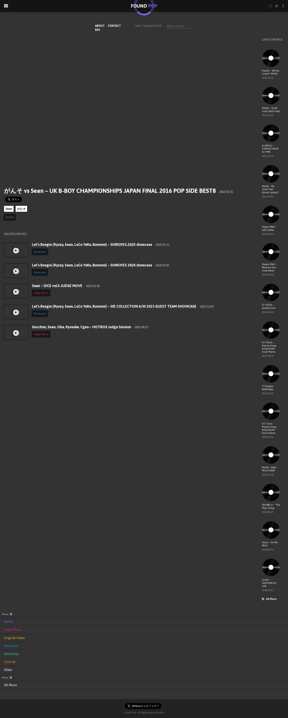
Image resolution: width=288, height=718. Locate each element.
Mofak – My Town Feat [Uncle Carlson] (270, 189)
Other (8, 670)
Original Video (14, 638)
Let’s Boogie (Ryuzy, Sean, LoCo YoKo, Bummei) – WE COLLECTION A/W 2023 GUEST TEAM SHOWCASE (123, 306)
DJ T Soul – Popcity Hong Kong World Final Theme (269, 428)
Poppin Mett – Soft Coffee (269, 228)
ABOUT (100, 25)
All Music (269, 599)
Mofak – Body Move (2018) (269, 469)
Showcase (40, 251)
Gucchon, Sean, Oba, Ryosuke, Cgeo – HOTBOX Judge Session (90, 327)
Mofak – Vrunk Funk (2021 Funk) (271, 110)
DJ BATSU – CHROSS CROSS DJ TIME (270, 148)
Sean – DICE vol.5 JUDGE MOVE (66, 286)
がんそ (21, 208)
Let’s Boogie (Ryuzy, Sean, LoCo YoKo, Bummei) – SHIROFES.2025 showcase (100, 244)
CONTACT (114, 25)
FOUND (144, 6)
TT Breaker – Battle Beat (268, 388)
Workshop (11, 654)
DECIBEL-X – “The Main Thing (271, 506)
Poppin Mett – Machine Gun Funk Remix (269, 267)
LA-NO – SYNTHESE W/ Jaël (269, 582)
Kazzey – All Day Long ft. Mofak (270, 72)
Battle (10, 217)
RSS (97, 29)
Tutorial (9, 662)
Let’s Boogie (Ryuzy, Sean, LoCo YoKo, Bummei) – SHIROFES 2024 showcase (100, 265)
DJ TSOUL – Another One (268, 306)
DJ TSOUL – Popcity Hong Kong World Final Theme (269, 347)
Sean (9, 208)
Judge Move (41, 293)
